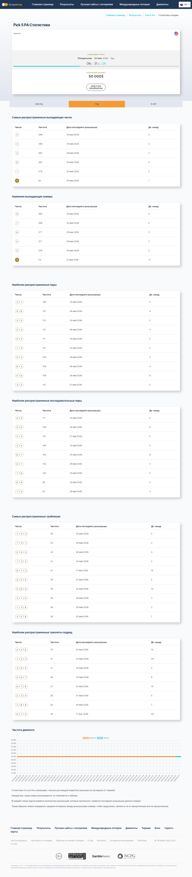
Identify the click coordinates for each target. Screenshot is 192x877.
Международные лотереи (135, 4)
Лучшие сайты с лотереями (97, 4)
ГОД (97, 104)
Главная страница (115, 15)
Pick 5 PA (150, 15)
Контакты (101, 840)
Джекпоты (162, 4)
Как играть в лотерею (41, 840)
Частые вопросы (19, 840)
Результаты (135, 15)
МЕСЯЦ (39, 104)
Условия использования (121, 840)
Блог (157, 828)
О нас (90, 840)
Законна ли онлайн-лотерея (70, 840)
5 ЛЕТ (154, 104)
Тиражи (146, 828)
